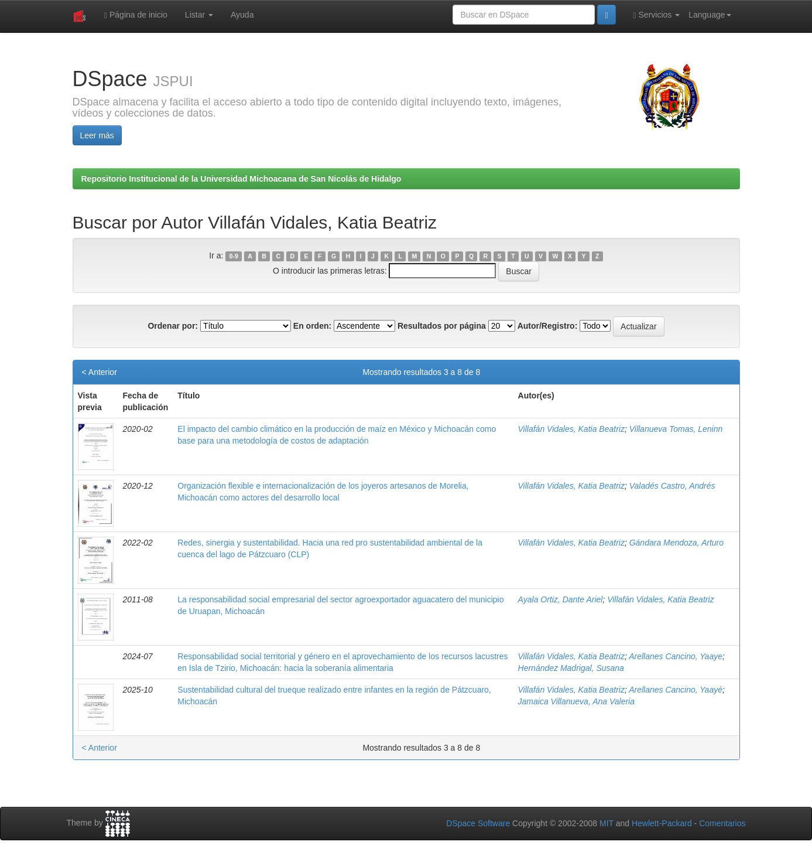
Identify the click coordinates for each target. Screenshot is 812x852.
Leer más (97, 135)
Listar (199, 14)
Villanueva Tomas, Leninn (676, 429)
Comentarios (722, 823)
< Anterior (99, 372)
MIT (606, 823)
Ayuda (242, 14)
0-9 (233, 256)
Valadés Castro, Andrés (672, 485)
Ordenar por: (173, 325)
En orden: (312, 325)
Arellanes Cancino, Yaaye (675, 656)
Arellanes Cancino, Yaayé (675, 689)
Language (709, 14)
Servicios (656, 15)
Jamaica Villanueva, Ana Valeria (576, 701)
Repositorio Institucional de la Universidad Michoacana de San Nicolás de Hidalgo (241, 178)
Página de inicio (135, 15)
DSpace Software (478, 823)
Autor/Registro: (548, 325)
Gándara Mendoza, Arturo (676, 542)
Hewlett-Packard (662, 823)
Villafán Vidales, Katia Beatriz (571, 429)
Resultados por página (442, 325)
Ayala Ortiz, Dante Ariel (560, 599)
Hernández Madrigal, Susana (571, 668)
